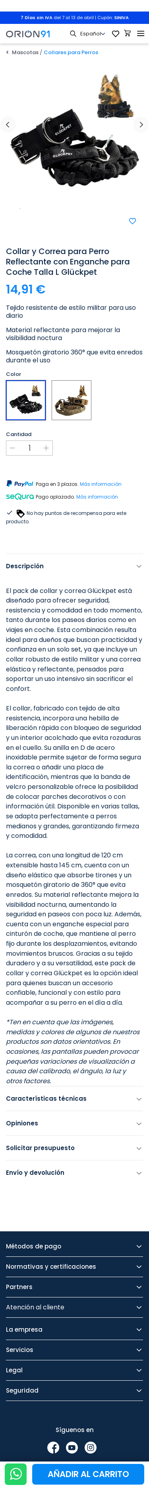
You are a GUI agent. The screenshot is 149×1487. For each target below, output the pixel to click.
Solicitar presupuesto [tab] (40, 1148)
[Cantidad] (29, 448)
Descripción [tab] (25, 566)
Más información (101, 484)
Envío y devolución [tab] (35, 1172)
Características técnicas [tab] (46, 1098)
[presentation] (8, 125)
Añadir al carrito (88, 1474)
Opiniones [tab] (22, 1123)
